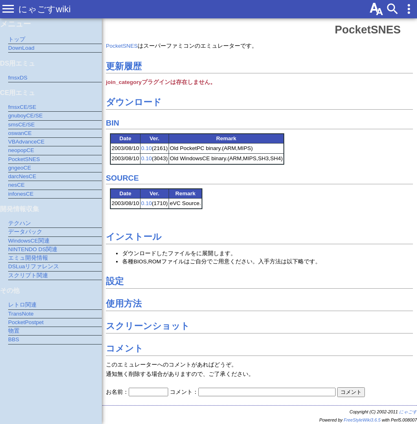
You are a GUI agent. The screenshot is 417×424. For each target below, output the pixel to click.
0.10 (146, 148)
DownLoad (21, 48)
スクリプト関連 (28, 275)
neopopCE (21, 150)
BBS (13, 339)
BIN (112, 123)
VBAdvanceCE (26, 142)
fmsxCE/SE (22, 107)
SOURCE (122, 178)
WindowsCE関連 (29, 241)
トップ (16, 39)
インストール (134, 237)
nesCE (16, 185)
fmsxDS (17, 78)
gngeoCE (19, 168)
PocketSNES (368, 30)
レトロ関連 (22, 305)
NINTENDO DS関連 (32, 249)
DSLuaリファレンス (33, 266)
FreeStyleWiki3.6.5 (362, 419)
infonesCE (20, 194)
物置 (14, 331)
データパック (25, 232)
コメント (124, 348)
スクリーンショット (148, 326)
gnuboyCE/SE (25, 116)
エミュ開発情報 (28, 258)
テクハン (19, 223)
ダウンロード (134, 102)
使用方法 (124, 303)
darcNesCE (22, 176)
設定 (115, 281)
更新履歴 (124, 66)
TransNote (21, 314)
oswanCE (20, 133)
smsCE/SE (21, 124)
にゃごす (408, 411)
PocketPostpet (26, 322)
